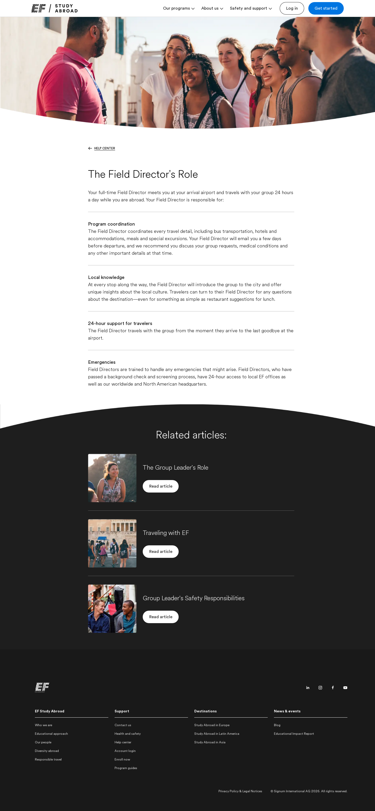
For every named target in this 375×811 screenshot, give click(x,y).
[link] (54, 8)
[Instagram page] (320, 688)
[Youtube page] (345, 688)
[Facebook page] (333, 688)
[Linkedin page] (308, 688)
